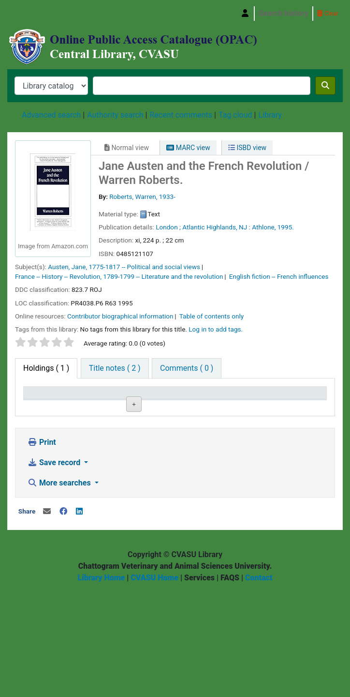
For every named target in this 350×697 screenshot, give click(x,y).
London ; (168, 227)
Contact (258, 683)
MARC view (188, 148)
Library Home (101, 683)
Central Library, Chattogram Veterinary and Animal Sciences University (32, 13)
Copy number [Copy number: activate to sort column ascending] (193, 401)
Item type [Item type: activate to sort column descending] (44, 406)
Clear (327, 13)
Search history (284, 13)
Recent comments (180, 115)
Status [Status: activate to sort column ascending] (242, 406)
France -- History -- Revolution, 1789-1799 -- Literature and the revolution (119, 276)
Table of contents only (211, 316)
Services (199, 683)
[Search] (325, 85)
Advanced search (51, 115)
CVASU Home (154, 683)
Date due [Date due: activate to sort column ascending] (296, 406)
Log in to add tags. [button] (216, 329)
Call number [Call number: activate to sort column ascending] (143, 401)
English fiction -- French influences (279, 276)
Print (42, 547)
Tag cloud (235, 115)
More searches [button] (60, 588)
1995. (285, 227)
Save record (55, 568)
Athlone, (264, 227)
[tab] (115, 368)
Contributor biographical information (120, 316)
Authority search (115, 115)
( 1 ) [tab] (46, 368)
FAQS (229, 683)
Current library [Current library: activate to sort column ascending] (92, 401)
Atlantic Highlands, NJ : (216, 227)
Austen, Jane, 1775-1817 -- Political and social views (124, 267)
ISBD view (247, 148)
